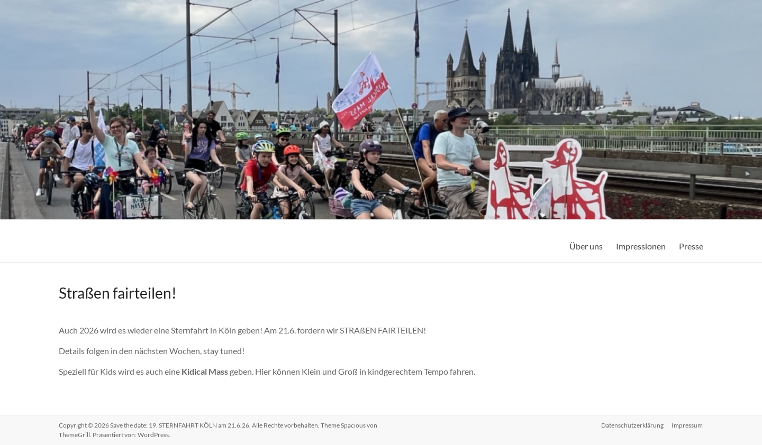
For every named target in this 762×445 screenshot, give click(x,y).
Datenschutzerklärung (632, 425)
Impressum (687, 425)
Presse (691, 246)
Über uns (586, 246)
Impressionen (641, 246)
